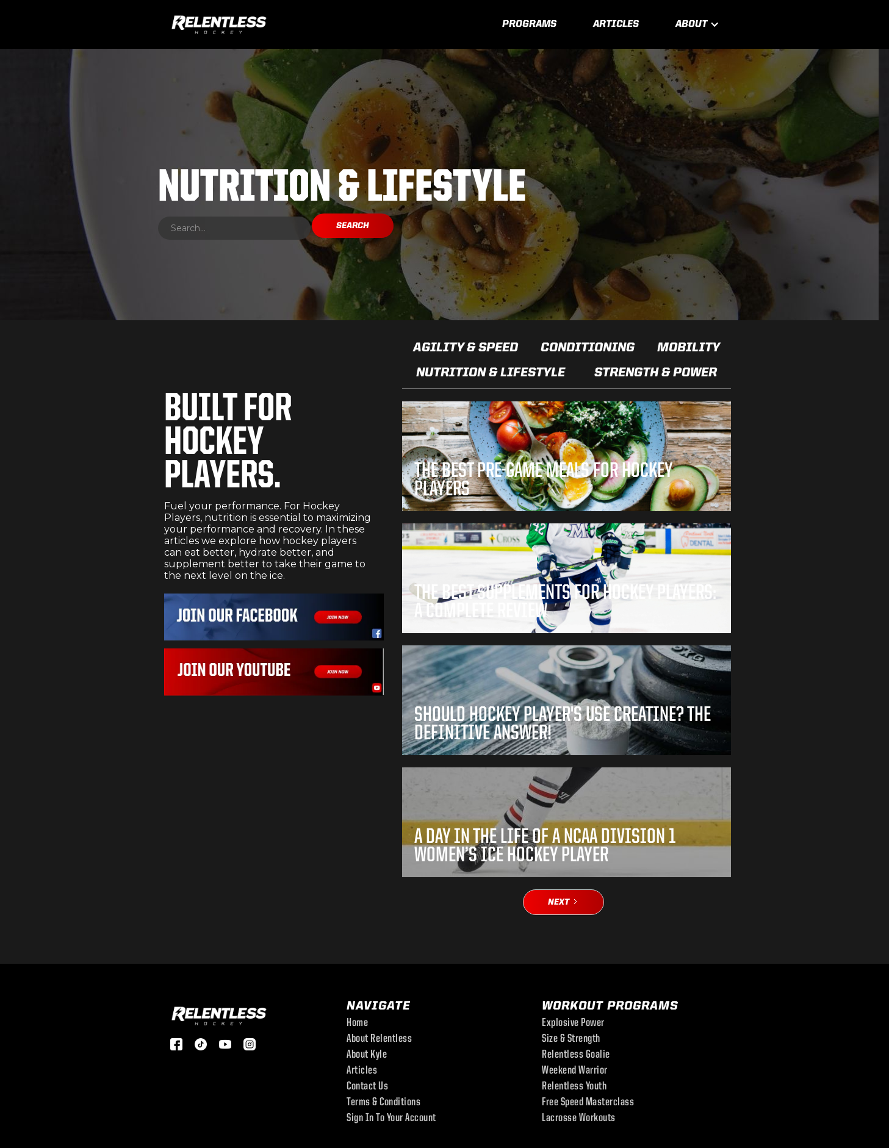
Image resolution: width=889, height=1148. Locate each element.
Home (357, 1023)
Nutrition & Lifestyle (490, 373)
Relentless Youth (574, 1087)
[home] (219, 23)
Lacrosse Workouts (579, 1119)
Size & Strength (571, 1039)
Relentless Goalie (576, 1055)
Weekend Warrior (575, 1071)
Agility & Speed (465, 348)
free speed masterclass (588, 1103)
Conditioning (588, 348)
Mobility (688, 348)
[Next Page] (563, 902)
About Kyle (367, 1055)
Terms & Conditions (383, 1103)
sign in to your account (391, 1119)
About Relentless (379, 1039)
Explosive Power (573, 1023)
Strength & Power (655, 373)
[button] (697, 24)
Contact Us (367, 1087)
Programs (529, 24)
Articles (616, 24)
